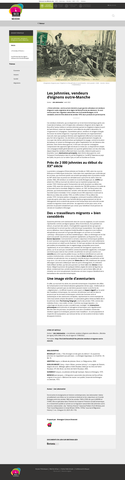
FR (108, 5)
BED (74, 1)
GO (115, 5)
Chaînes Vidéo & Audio (67, 469)
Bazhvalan (62, 1)
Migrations (17, 83)
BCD (56, 1)
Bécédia (69, 1)
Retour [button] (41, 23)
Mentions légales (66, 471)
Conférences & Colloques (82, 469)
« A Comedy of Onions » (17, 51)
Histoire (16, 74)
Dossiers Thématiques (42, 469)
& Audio (73, 5)
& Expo (60, 5)
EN (113, 5)
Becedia (16, 19)
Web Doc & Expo (54, 469)
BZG (110, 5)
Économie (17, 70)
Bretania (83, 1)
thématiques (48, 5)
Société (16, 79)
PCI (78, 1)
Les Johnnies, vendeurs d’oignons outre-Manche (19, 39)
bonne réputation (53, 239)
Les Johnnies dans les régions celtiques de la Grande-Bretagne (20, 57)
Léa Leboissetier (57, 102)
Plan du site (56, 471)
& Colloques (87, 5)
